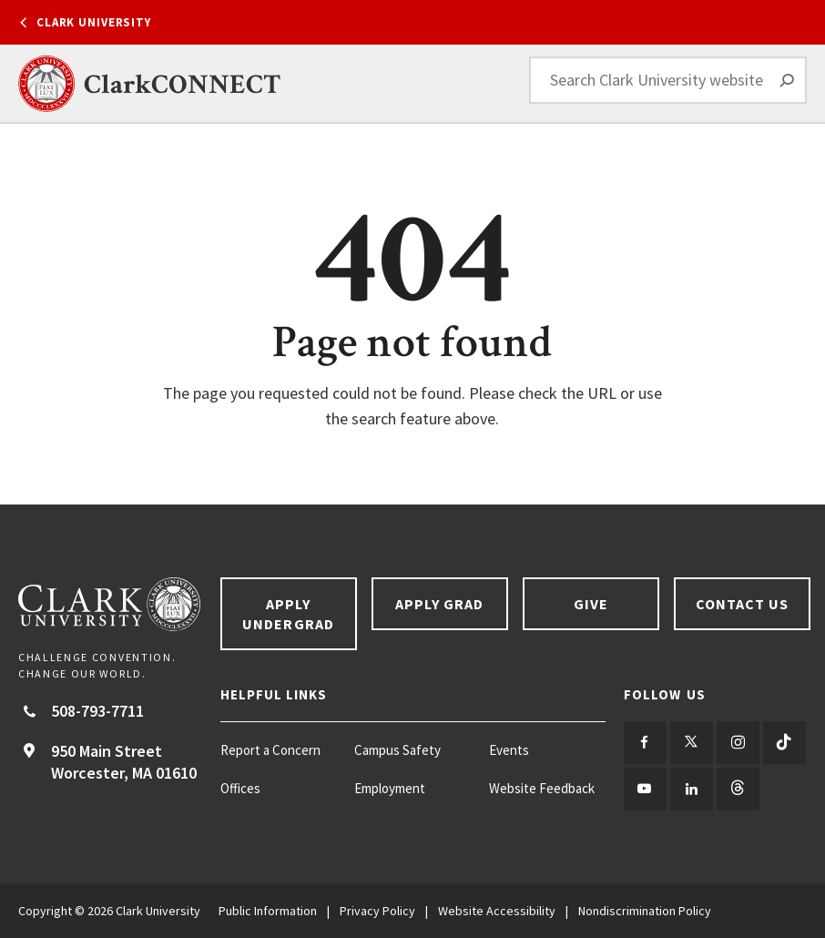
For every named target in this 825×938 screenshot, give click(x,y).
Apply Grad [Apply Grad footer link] (439, 604)
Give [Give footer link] (591, 604)
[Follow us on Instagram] (738, 742)
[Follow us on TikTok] (784, 742)
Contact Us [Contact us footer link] (742, 604)
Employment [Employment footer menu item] (389, 788)
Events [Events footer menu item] (509, 750)
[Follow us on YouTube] (645, 789)
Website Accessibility (496, 910)
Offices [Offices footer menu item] (240, 788)
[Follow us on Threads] (738, 789)
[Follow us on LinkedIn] (691, 789)
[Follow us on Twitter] (691, 742)
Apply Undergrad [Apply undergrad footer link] (288, 614)
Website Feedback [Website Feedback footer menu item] (542, 788)
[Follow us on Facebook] (645, 742)
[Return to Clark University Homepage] (110, 604)
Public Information (268, 910)
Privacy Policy (377, 910)
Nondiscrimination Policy (644, 910)
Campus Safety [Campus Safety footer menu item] (397, 750)
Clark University (93, 22)
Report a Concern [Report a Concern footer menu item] (270, 750)
